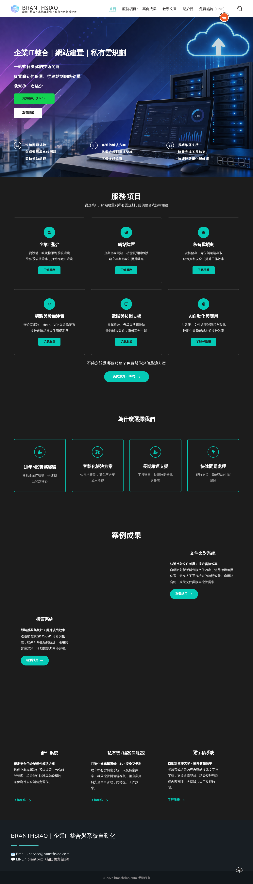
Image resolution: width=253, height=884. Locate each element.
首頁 (112, 8)
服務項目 (129, 8)
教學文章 (169, 8)
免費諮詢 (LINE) (212, 8)
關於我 (188, 8)
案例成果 (149, 8)
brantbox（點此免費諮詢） (49, 858)
